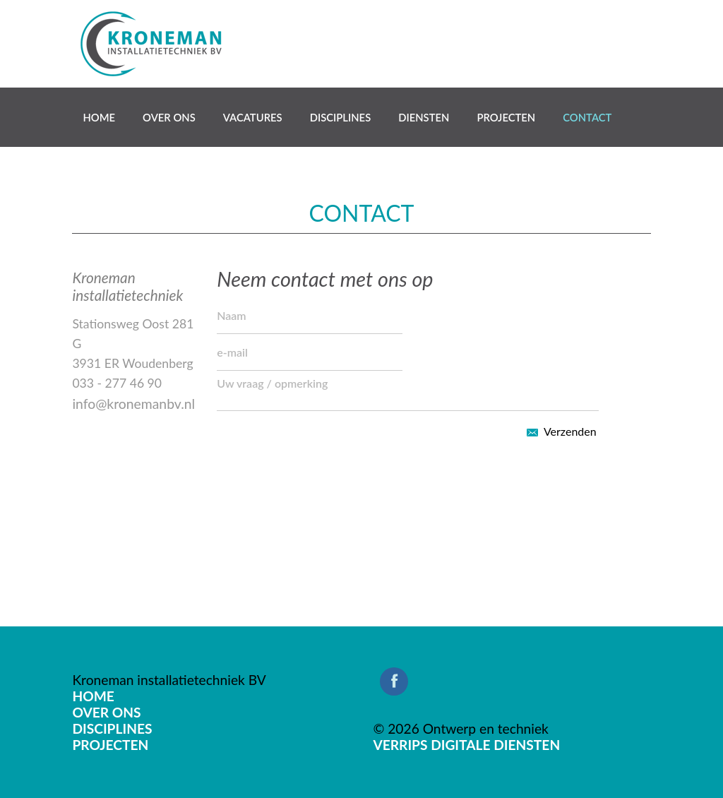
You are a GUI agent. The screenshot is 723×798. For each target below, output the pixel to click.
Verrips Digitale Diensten (466, 745)
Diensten (423, 117)
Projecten (506, 117)
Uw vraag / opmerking (408, 391)
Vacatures (252, 117)
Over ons (169, 117)
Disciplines (340, 117)
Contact (587, 117)
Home (99, 117)
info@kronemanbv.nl (133, 403)
